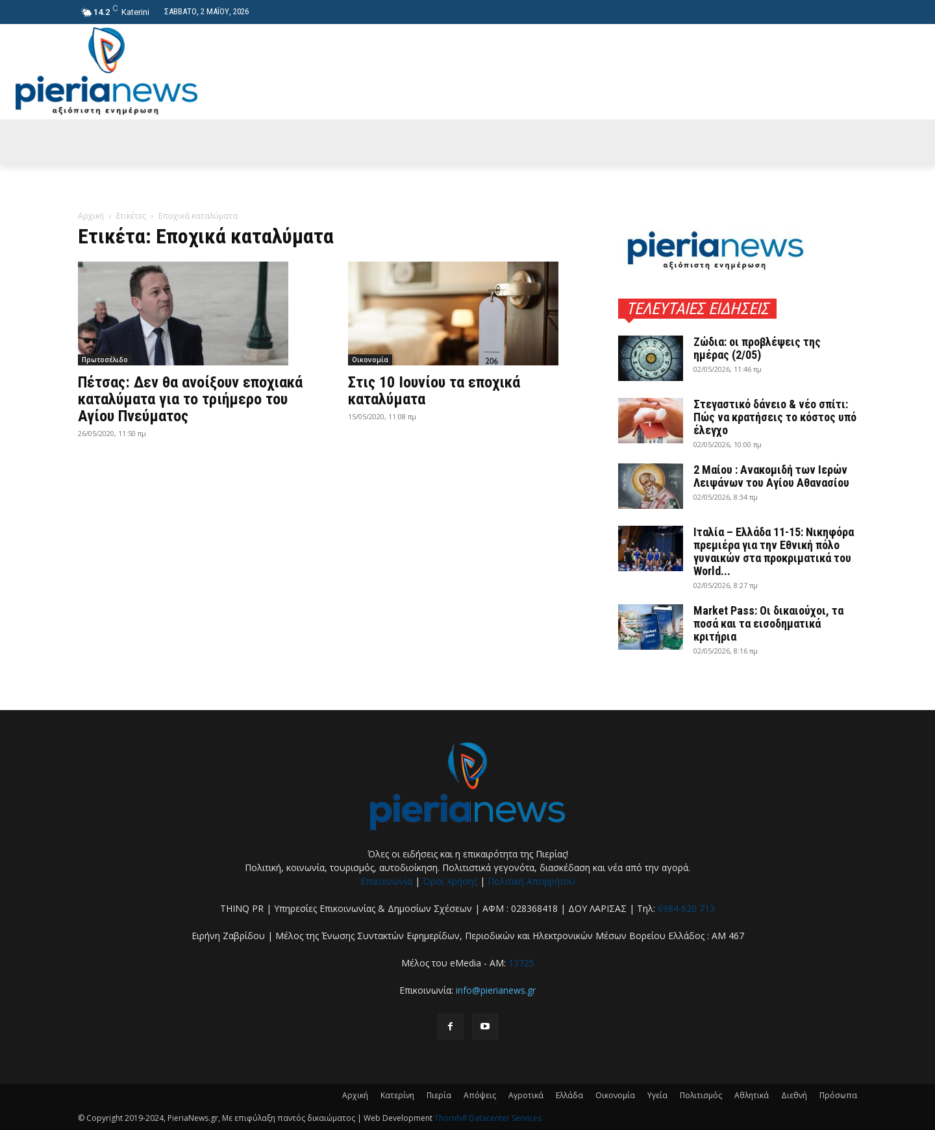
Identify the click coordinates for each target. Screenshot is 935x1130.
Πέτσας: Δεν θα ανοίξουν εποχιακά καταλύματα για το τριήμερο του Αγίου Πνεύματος (190, 399)
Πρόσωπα (838, 1095)
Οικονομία (370, 359)
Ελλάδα (569, 1095)
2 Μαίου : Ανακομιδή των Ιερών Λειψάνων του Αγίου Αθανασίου (771, 476)
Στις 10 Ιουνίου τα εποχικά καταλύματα (434, 390)
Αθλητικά (751, 1095)
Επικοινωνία (386, 881)
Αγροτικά (525, 1095)
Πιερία (439, 1095)
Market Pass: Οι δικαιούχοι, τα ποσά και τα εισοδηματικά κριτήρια (768, 623)
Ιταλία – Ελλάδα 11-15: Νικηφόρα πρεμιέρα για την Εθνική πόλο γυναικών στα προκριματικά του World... (773, 551)
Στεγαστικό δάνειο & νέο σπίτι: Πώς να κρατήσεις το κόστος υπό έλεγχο (774, 417)
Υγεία (657, 1095)
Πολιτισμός (701, 1095)
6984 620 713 (686, 908)
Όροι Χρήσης (450, 881)
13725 (521, 963)
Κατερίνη (397, 1095)
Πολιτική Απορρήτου (531, 881)
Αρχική (91, 215)
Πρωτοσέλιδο (105, 359)
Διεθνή (794, 1095)
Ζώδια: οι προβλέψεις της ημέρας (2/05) (757, 348)
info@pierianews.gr (496, 990)
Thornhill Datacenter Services (488, 1118)
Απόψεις (480, 1095)
